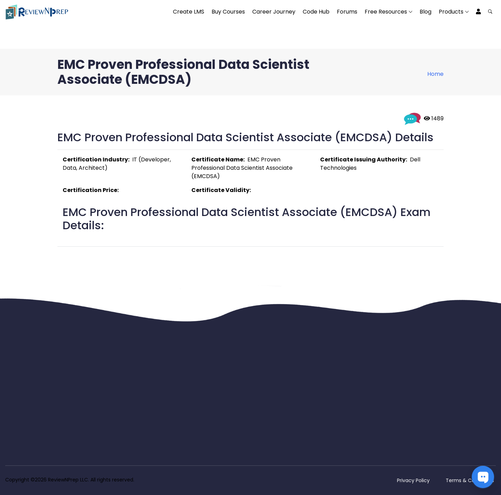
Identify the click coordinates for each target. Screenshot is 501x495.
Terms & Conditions (470, 480)
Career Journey (273, 12)
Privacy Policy (413, 480)
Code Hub (316, 12)
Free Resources (386, 12)
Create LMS (188, 12)
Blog (425, 12)
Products (451, 12)
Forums (347, 12)
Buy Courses (228, 12)
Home (435, 74)
